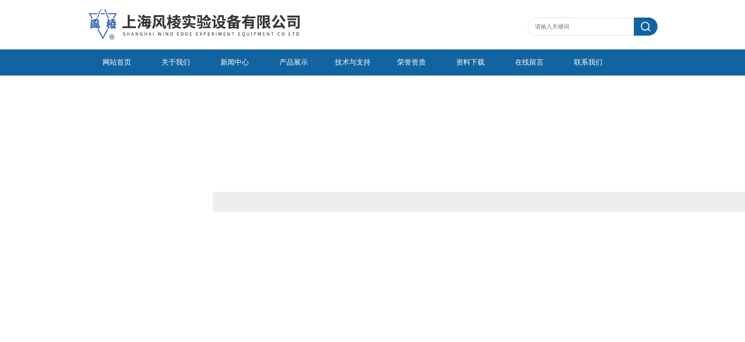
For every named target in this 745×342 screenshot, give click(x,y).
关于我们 (176, 62)
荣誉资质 (411, 62)
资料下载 (470, 62)
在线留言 (529, 62)
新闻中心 (234, 62)
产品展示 (293, 62)
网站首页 (117, 62)
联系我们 (588, 62)
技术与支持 (353, 62)
